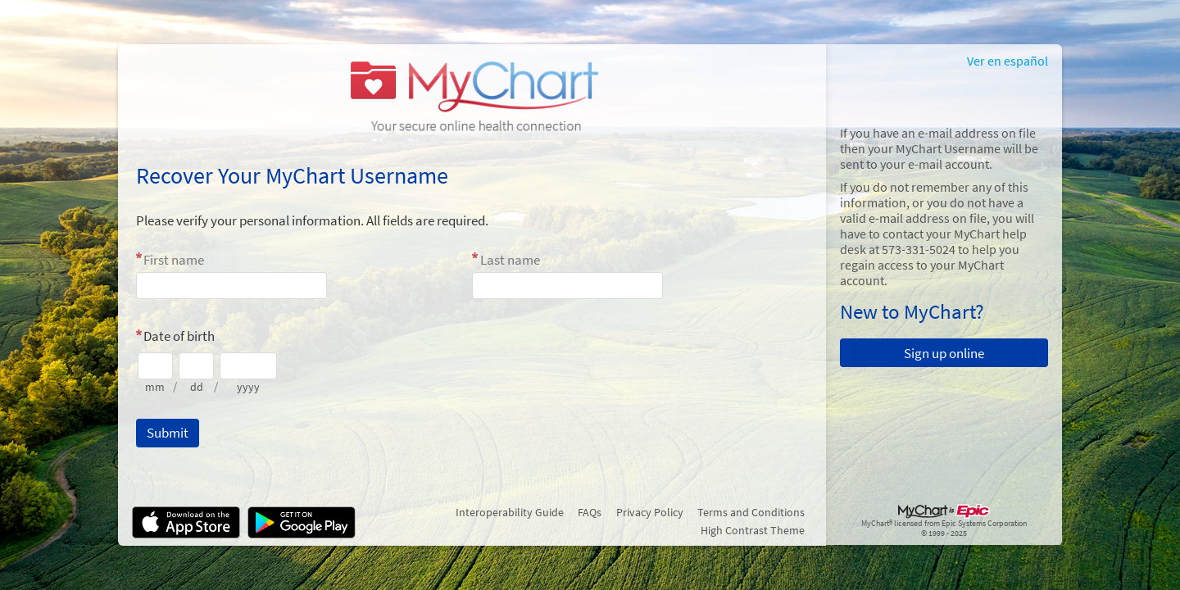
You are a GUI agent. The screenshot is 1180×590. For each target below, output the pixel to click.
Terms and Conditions (751, 512)
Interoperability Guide (510, 512)
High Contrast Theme (753, 530)
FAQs (589, 512)
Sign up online (944, 353)
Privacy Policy (649, 512)
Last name (510, 260)
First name (173, 260)
